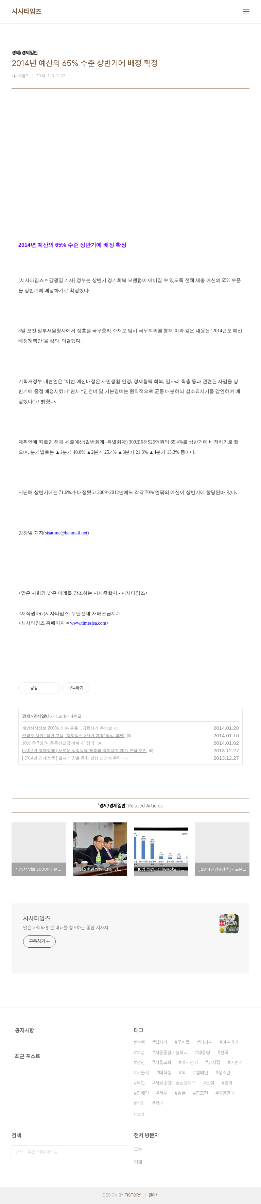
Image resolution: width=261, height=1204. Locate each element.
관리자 (154, 1195)
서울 (163, 1093)
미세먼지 (189, 1062)
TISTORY (132, 1195)
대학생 (165, 1072)
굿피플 (183, 1042)
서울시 (143, 1072)
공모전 (202, 1093)
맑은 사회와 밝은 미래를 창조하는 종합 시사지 (65, 927)
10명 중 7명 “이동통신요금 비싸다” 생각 (58, 743)
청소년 (224, 1072)
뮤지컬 (214, 1062)
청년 (141, 1062)
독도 (141, 1083)
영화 (228, 1083)
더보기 (139, 1114)
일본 (181, 1093)
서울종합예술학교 (171, 1052)
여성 (141, 1052)
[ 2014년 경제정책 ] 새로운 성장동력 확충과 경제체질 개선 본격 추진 (84, 750)
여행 (141, 1042)
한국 (224, 1052)
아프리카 (230, 1042)
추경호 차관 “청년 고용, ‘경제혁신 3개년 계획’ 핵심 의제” (73, 735)
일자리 (161, 1042)
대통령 (204, 1052)
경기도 (206, 1042)
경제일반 (41, 716)
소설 (210, 1083)
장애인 (143, 1093)
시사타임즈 (26, 11)
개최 (141, 1103)
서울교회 (163, 1062)
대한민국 (226, 1093)
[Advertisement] (130, 177)
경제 (26, 716)
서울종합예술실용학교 (175, 1083)
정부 (159, 1103)
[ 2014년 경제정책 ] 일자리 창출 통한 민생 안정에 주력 (71, 758)
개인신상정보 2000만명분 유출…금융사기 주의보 (67, 728)
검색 (120, 1152)
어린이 (236, 1062)
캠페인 (202, 1072)
